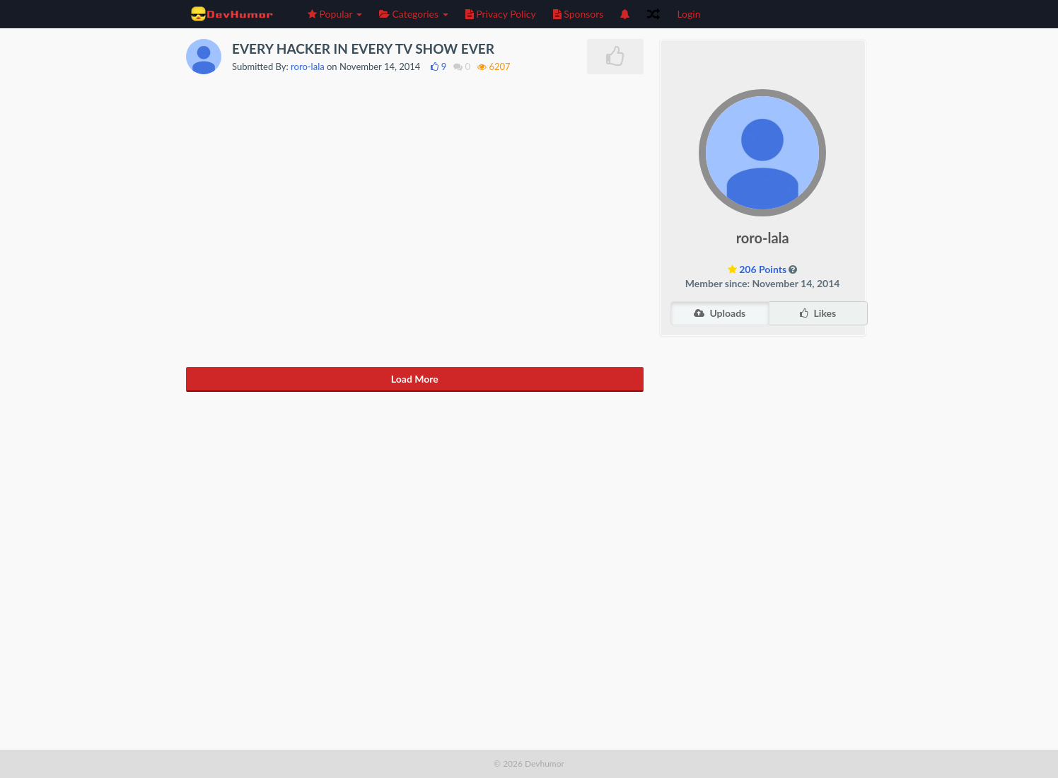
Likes (818, 313)
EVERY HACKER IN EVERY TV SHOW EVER (363, 48)
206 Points (762, 269)
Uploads (719, 313)
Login (688, 14)
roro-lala (308, 66)
